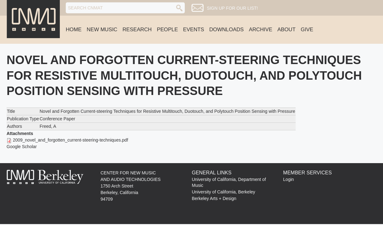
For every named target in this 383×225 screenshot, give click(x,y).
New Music (102, 29)
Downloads (226, 29)
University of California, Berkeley (223, 191)
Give (307, 29)
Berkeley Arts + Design (214, 198)
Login (288, 179)
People (167, 29)
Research (137, 29)
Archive (260, 29)
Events (193, 29)
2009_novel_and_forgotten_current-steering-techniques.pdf (70, 140)
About (286, 29)
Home (73, 29)
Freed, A (47, 126)
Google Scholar (22, 146)
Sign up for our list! (232, 8)
